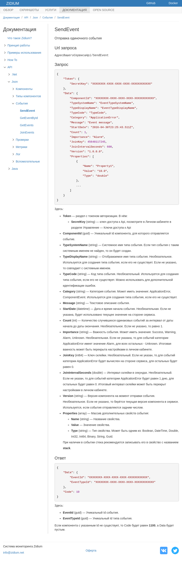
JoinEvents (27, 132)
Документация (74, 10)
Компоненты (24, 89)
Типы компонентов (28, 96)
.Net (14, 74)
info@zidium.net (13, 552)
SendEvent (63, 17)
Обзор (8, 10)
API (26, 17)
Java (15, 168)
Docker (173, 3)
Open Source (103, 10)
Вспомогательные (28, 161)
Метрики (21, 147)
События (48, 17)
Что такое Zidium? (19, 38)
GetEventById (29, 118)
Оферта (91, 550)
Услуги (50, 10)
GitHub (150, 3)
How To (12, 60)
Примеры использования (24, 52)
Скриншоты (29, 10)
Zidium (12, 3)
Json (35, 17)
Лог (18, 154)
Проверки (22, 139)
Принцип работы (18, 45)
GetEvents (26, 125)
